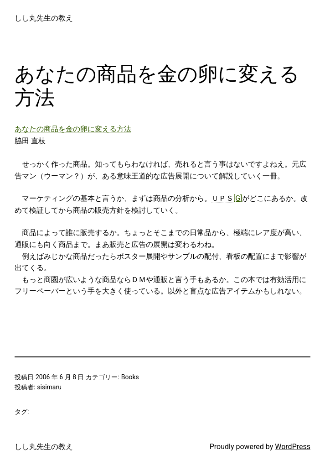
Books (130, 377)
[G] (237, 198)
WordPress (292, 446)
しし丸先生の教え (44, 18)
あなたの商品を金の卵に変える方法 (73, 129)
